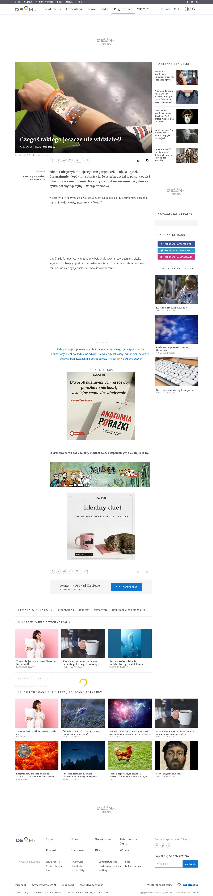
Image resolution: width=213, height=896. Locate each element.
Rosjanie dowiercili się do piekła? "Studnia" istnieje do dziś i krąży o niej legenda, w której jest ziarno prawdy (36, 776)
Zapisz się (190, 863)
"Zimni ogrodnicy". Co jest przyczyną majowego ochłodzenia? (82, 732)
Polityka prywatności (44, 892)
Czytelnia (77, 850)
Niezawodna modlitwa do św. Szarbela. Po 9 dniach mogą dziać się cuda (164, 116)
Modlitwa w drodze (44, 2)
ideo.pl (195, 892)
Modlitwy (103, 870)
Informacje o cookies (93, 892)
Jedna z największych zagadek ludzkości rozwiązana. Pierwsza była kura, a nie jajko (128, 776)
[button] (186, 9)
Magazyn (28, 2)
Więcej (141, 9)
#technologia (66, 610)
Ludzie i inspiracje (133, 866)
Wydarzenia (52, 9)
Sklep (80, 2)
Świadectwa (78, 866)
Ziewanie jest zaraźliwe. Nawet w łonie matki (36, 732)
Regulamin (29, 892)
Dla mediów (69, 892)
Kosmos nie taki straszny (171, 307)
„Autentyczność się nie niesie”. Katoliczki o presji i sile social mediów (164, 155)
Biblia (17, 2)
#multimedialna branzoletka (128, 610)
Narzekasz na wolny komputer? (175, 390)
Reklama (79, 892)
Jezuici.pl (20, 885)
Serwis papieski (53, 861)
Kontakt (58, 892)
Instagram (197, 2)
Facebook (187, 2)
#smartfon (100, 610)
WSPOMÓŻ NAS (187, 884)
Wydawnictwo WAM (44, 885)
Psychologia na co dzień (110, 866)
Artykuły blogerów (54, 866)
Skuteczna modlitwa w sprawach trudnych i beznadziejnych (164, 75)
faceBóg (70, 2)
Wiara (91, 9)
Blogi (59, 2)
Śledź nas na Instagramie (176, 256)
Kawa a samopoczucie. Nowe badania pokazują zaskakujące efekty (81, 664)
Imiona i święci (78, 870)
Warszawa (166, 9)
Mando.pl (68, 885)
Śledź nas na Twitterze (175, 250)
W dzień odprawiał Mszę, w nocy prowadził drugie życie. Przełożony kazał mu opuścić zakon (164, 98)
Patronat (108, 892)
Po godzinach (123, 9)
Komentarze (74, 9)
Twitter (192, 2)
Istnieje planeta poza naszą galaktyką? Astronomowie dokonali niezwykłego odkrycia (129, 734)
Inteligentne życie (128, 841)
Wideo (104, 9)
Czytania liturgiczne (108, 861)
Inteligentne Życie (24, 736)
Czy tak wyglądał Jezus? (168, 773)
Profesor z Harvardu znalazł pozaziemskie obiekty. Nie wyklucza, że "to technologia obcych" (83, 776)
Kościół (51, 850)
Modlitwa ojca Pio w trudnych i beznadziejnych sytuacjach (164, 134)
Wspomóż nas (126, 587)
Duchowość (77, 861)
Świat (111, 779)
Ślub (48, 870)
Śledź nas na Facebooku (175, 244)
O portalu (18, 892)
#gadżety (84, 610)
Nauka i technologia (45, 147)
